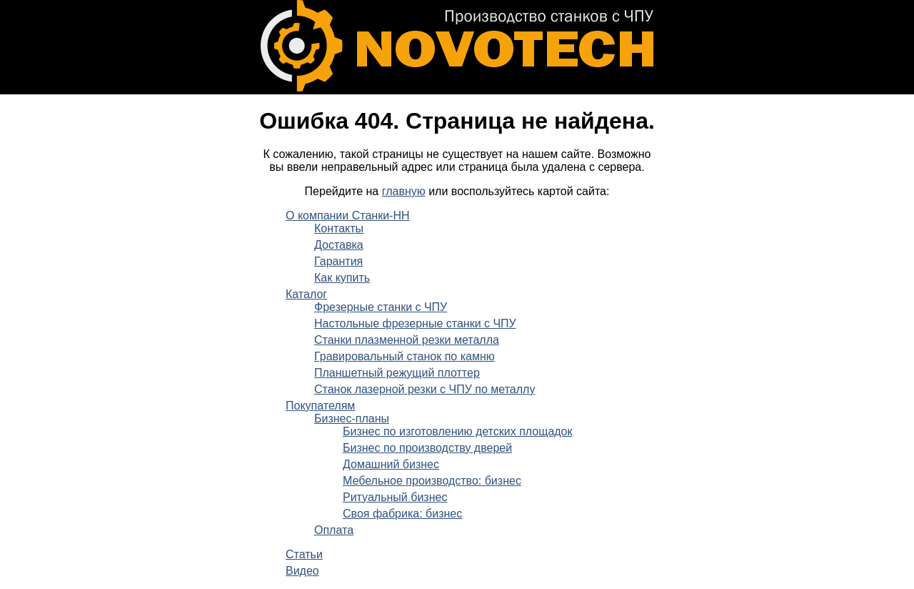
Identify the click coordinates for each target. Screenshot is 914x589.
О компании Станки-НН (348, 215)
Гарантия (338, 261)
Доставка (338, 245)
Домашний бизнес (391, 464)
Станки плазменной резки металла (406, 340)
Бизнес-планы (351, 418)
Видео (302, 571)
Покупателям (320, 406)
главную (404, 191)
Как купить (342, 278)
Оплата (333, 530)
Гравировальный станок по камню (404, 356)
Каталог (306, 294)
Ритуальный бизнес (395, 497)
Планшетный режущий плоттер (397, 373)
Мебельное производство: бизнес (432, 481)
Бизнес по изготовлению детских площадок (458, 431)
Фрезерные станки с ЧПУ (380, 307)
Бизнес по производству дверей (427, 448)
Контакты (338, 228)
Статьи (304, 554)
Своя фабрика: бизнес (402, 514)
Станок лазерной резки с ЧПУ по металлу (424, 389)
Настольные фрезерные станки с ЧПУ (415, 323)
